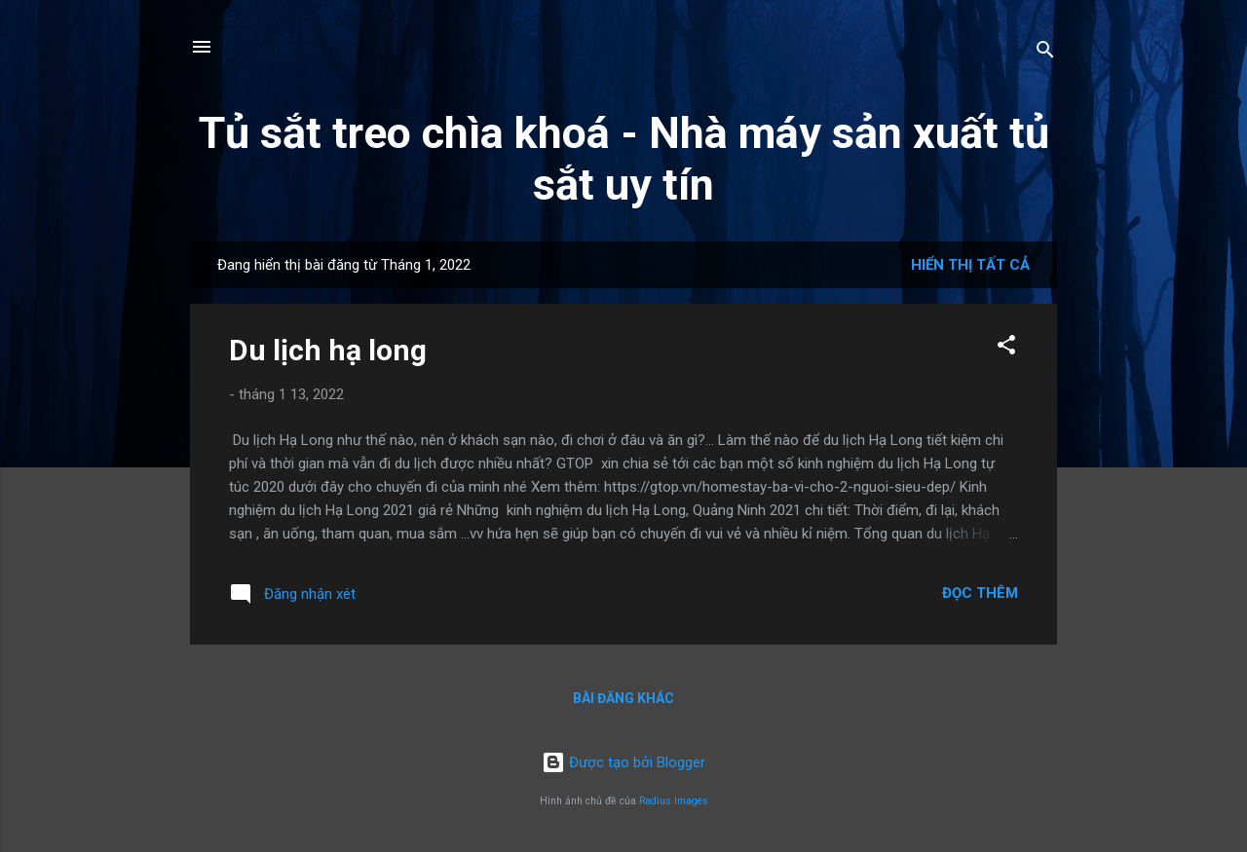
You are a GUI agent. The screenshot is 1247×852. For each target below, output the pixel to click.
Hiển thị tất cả (970, 265)
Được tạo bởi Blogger (623, 762)
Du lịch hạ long (328, 350)
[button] (1006, 348)
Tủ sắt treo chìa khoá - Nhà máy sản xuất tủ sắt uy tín (624, 158)
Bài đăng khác (623, 698)
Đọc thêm (980, 593)
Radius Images (673, 801)
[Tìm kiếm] (1045, 53)
